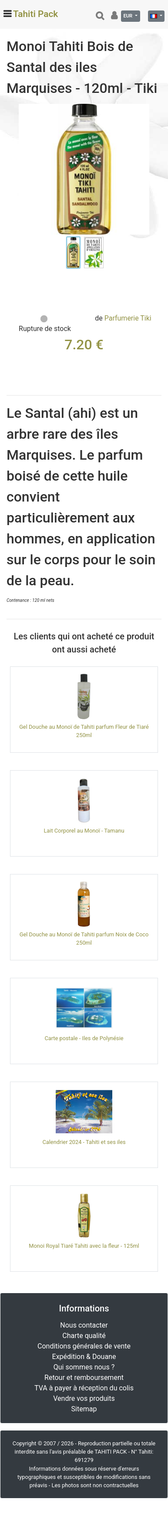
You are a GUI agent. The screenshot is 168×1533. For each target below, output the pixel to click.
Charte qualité (84, 1336)
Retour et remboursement (84, 1377)
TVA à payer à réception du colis (84, 1388)
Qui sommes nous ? (84, 1367)
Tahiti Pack (35, 14)
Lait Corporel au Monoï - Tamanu (84, 830)
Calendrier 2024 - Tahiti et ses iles (83, 1142)
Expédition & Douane (84, 1356)
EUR (128, 16)
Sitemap (84, 1409)
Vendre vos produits (84, 1398)
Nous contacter (84, 1325)
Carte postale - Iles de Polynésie (83, 1038)
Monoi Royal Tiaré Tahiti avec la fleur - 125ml (84, 1246)
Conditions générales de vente (84, 1346)
